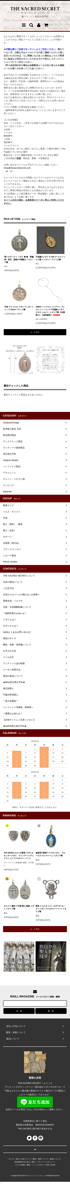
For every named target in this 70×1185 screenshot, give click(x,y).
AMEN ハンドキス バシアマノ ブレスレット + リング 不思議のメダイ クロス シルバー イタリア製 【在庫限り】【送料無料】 (50, 311)
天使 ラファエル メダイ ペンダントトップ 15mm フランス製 (19, 308)
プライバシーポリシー (45, 1162)
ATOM (52, 1165)
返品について (55, 1159)
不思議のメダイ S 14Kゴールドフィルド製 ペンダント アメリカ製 (50, 258)
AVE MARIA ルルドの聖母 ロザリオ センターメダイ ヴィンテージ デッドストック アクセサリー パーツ (19, 855)
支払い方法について (23, 1159)
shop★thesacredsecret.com (17, 168)
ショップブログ (38, 1165)
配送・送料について (40, 1159)
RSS (47, 1165)
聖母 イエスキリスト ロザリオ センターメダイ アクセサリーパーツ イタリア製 (51, 909)
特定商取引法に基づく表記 (25, 1162)
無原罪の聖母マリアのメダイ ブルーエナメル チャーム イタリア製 (50, 854)
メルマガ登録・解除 (22, 1165)
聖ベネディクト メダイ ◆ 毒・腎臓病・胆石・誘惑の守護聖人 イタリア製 (19, 259)
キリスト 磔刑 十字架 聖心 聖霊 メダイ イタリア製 (19, 907)
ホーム (11, 1159)
